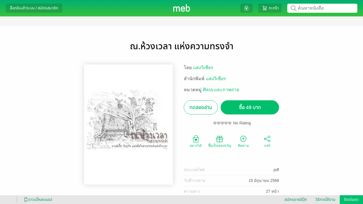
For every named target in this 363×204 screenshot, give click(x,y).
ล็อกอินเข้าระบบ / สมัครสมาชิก (34, 8)
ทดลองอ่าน (200, 107)
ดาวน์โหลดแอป (37, 200)
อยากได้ (196, 141)
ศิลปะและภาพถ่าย (221, 89)
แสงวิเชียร (203, 67)
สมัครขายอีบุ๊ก (295, 200)
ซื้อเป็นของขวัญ (219, 141)
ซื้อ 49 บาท (250, 107)
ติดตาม (243, 141)
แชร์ (267, 141)
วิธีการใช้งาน (325, 200)
